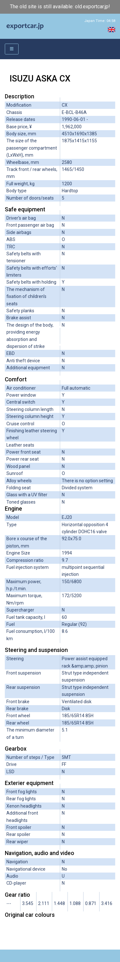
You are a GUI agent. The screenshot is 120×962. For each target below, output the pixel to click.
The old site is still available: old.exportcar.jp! (60, 7)
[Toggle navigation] (12, 49)
